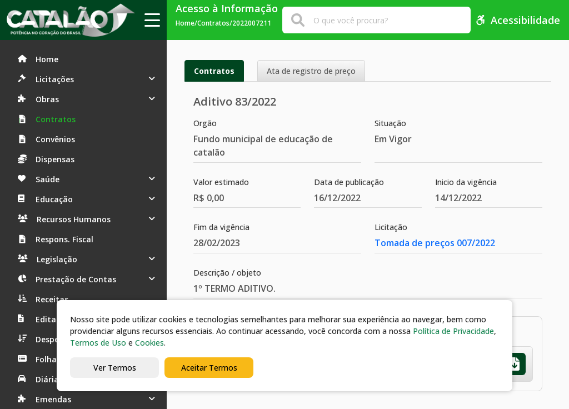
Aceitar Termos (209, 367)
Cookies (149, 342)
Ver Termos (114, 367)
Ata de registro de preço (311, 71)
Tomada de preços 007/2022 (435, 243)
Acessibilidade (517, 20)
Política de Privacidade (453, 331)
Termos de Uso (98, 342)
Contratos (214, 71)
